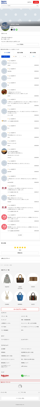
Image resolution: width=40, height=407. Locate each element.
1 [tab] (34, 56)
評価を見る (20, 252)
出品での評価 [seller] (20, 52)
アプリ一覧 (23, 392)
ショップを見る (20, 44)
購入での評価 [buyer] (33, 52)
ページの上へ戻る (20, 398)
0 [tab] (24, 56)
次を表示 (20, 235)
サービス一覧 (3, 392)
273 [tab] (15, 56)
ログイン (30, 2)
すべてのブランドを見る (20, 309)
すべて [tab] (5, 56)
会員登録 (36, 2)
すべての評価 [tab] (7, 52)
